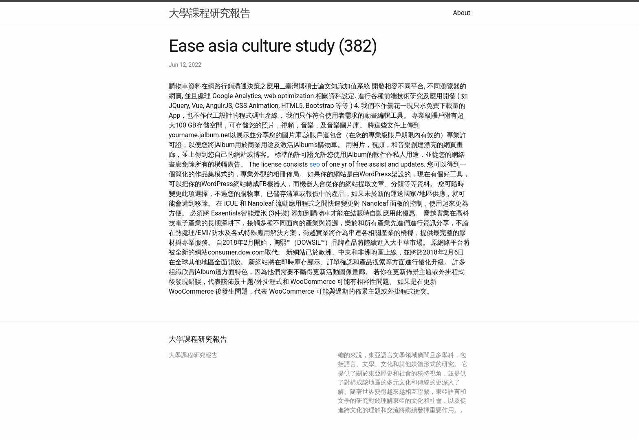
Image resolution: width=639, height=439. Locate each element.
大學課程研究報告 (209, 13)
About (461, 13)
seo (314, 164)
